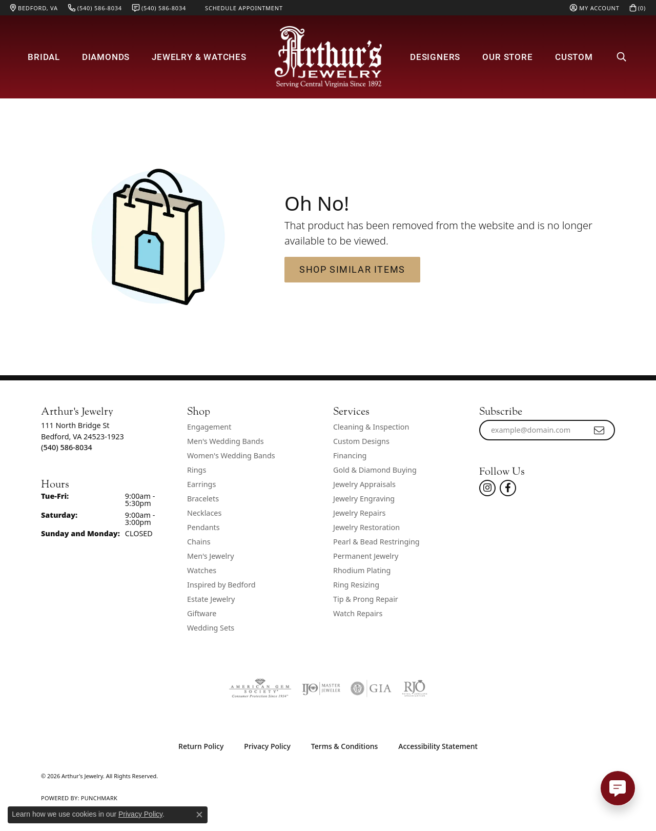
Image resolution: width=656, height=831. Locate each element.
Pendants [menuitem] (203, 527)
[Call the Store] (66, 447)
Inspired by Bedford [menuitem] (221, 585)
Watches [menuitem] (201, 570)
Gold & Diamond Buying (375, 470)
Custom (574, 57)
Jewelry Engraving (364, 498)
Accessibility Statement (438, 746)
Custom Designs (361, 441)
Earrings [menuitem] (201, 484)
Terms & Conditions (344, 746)
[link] (34, 7)
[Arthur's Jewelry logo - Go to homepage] (328, 56)
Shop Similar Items (352, 269)
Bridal (44, 57)
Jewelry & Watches (199, 57)
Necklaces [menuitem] (204, 513)
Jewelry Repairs (359, 513)
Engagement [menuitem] (209, 427)
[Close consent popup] (199, 815)
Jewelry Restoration (366, 527)
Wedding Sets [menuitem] (210, 628)
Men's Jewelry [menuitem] (210, 556)
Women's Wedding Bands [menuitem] (231, 455)
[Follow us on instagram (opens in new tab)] (487, 488)
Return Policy (200, 746)
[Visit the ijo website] (321, 688)
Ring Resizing (356, 585)
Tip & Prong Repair (365, 599)
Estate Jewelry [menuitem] (211, 599)
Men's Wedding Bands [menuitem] (225, 441)
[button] (594, 7)
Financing (349, 455)
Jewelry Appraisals (364, 484)
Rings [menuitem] (196, 470)
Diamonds (106, 57)
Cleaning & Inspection (371, 427)
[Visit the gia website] (371, 688)
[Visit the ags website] (260, 688)
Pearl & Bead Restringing (376, 541)
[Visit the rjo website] (414, 688)
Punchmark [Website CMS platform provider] (99, 798)
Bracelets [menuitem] (203, 498)
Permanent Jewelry (365, 556)
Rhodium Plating (362, 570)
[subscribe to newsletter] (599, 430)
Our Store (507, 57)
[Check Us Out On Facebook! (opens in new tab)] (508, 488)
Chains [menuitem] (199, 541)
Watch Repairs (357, 613)
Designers (435, 57)
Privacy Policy (267, 746)
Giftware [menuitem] (202, 613)
